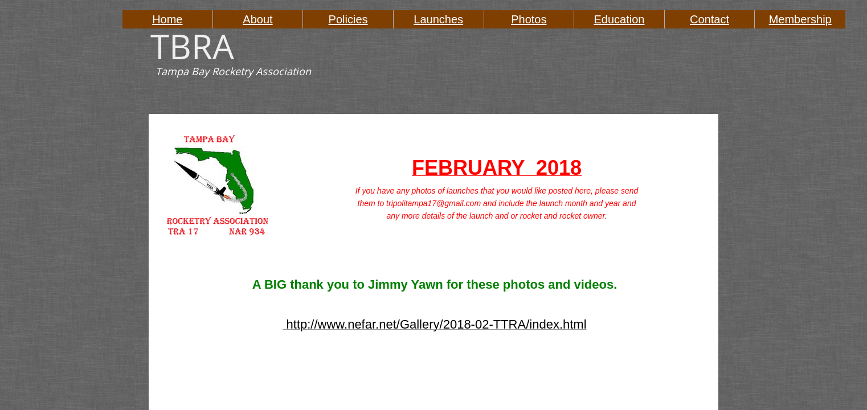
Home (167, 19)
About (257, 19)
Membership (800, 19)
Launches (438, 19)
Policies (348, 19)
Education (619, 19)
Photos (528, 19)
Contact (709, 19)
